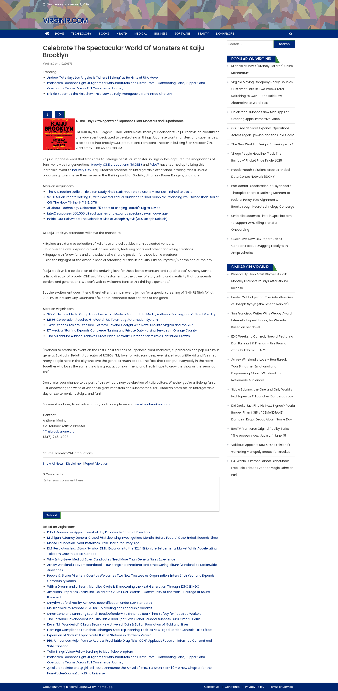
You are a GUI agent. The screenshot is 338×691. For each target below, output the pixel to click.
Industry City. (82, 170)
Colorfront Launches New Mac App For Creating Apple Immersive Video (260, 115)
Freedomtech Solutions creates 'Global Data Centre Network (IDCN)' (260, 173)
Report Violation (96, 463)
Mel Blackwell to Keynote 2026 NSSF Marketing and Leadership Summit (99, 608)
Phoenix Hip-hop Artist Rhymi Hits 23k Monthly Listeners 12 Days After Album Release (259, 281)
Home (59, 33)
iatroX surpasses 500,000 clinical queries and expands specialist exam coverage (107, 213)
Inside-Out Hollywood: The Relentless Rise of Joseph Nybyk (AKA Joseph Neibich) (107, 219)
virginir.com (65, 20)
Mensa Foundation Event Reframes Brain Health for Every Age (93, 543)
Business (160, 33)
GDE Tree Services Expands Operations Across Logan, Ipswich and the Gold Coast (262, 131)
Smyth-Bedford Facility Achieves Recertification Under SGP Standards (99, 603)
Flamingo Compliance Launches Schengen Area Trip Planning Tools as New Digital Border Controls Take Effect (130, 630)
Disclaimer (74, 463)
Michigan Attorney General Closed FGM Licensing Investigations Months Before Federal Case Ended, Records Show (132, 537)
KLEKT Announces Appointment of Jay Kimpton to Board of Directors (98, 532)
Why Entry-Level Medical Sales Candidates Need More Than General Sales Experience (111, 559)
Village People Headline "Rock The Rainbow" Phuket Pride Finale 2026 (256, 157)
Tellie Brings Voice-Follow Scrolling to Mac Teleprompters (90, 651)
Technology (81, 33)
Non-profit (225, 33)
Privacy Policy (254, 687)
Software (183, 33)
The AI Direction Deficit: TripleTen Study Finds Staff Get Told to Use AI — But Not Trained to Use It (119, 192)
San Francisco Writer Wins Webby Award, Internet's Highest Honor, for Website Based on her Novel (261, 320)
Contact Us (211, 687)
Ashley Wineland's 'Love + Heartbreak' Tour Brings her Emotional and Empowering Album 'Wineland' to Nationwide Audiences (259, 369)
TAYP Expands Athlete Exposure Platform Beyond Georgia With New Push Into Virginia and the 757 (120, 325)
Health (122, 33)
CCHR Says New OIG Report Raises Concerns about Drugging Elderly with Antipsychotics (259, 246)
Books (104, 33)
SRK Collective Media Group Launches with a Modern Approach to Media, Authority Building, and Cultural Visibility (131, 314)
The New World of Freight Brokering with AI (262, 144)
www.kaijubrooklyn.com (152, 404)
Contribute (232, 687)
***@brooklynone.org (59, 431)
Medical (141, 33)
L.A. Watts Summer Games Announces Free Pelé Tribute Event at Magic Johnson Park (262, 468)
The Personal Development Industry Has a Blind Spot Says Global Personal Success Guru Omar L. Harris (123, 619)
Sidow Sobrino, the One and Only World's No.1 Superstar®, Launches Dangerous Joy (262, 392)
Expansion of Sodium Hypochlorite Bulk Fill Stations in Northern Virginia (99, 635)
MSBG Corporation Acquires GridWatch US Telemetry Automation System (102, 319)
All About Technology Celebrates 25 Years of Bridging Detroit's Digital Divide (103, 208)
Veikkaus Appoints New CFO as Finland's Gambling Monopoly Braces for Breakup (261, 448)
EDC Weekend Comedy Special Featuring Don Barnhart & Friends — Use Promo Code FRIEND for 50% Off (262, 343)
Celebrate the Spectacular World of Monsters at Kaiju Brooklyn (123, 52)
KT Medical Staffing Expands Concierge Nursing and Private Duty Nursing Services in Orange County (122, 330)
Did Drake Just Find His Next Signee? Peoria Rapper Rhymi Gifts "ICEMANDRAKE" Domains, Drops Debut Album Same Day (263, 412)
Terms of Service (281, 687)
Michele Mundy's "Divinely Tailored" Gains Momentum (262, 69)
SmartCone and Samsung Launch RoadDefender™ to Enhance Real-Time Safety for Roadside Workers (124, 614)
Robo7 (154, 164)
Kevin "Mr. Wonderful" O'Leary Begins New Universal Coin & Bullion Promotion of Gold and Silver (117, 624)
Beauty (203, 33)
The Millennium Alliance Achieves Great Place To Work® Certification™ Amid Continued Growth (118, 336)
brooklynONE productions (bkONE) (116, 164)
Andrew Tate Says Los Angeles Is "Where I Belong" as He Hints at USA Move (102, 77)
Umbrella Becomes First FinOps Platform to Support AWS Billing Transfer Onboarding (261, 223)
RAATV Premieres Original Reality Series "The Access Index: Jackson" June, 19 (260, 432)
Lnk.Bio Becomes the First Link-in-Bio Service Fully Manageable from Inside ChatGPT (110, 94)
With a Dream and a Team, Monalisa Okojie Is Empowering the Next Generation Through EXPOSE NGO (123, 586)
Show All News (53, 463)
